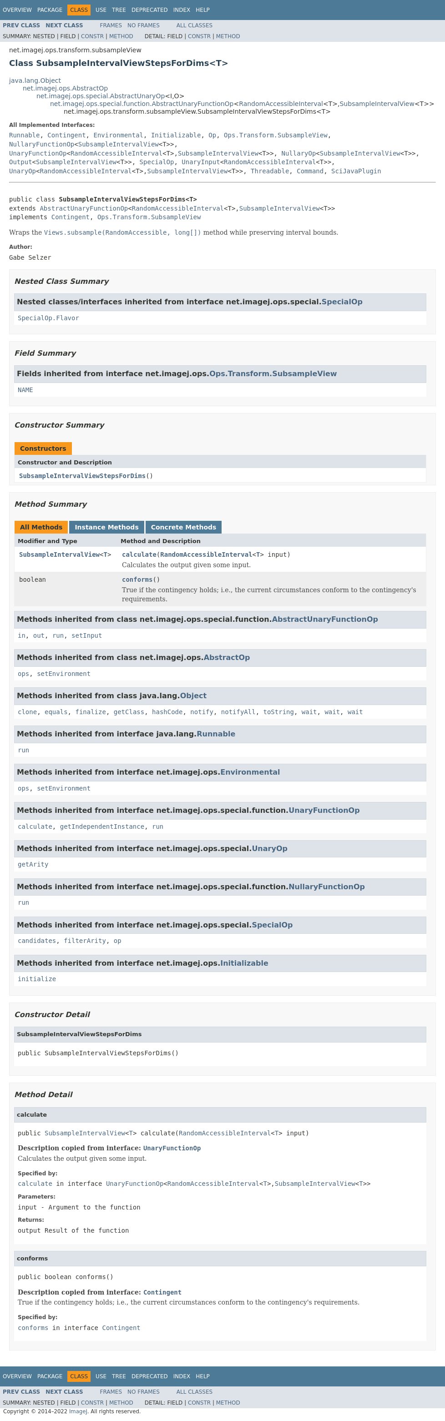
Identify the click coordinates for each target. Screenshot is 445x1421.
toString (278, 712)
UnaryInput (201, 162)
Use (101, 10)
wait (309, 712)
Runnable (24, 135)
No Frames (143, 25)
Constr (92, 36)
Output (20, 162)
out (39, 635)
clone (27, 712)
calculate (139, 554)
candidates (37, 940)
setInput (86, 635)
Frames (111, 25)
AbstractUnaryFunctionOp (84, 208)
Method (121, 36)
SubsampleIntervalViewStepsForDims (82, 475)
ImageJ (78, 1411)
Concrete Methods (184, 527)
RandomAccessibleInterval (281, 103)
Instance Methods (106, 527)
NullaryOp (298, 153)
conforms (137, 579)
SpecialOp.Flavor (48, 318)
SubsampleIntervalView (376, 103)
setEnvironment (64, 673)
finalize (90, 712)
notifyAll (238, 712)
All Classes (194, 25)
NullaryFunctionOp (41, 144)
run (58, 635)
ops (23, 673)
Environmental (118, 135)
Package (49, 10)
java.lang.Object (35, 80)
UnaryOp (22, 171)
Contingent (66, 135)
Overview (17, 10)
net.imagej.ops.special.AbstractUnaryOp (100, 96)
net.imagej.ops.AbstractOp (65, 88)
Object (193, 695)
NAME (25, 389)
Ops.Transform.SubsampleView (276, 135)
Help (203, 10)
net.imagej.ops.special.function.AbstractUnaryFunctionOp (141, 103)
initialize (37, 979)
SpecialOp (157, 162)
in (21, 635)
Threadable (270, 171)
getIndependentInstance (102, 826)
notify (201, 712)
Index (182, 10)
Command (310, 171)
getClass (129, 712)
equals (56, 712)
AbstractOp (227, 657)
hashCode (167, 712)
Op (212, 135)
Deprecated (149, 10)
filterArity (85, 940)
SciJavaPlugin (356, 171)
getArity (33, 864)
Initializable (176, 135)
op (117, 940)
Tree (119, 10)
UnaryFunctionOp (37, 153)
